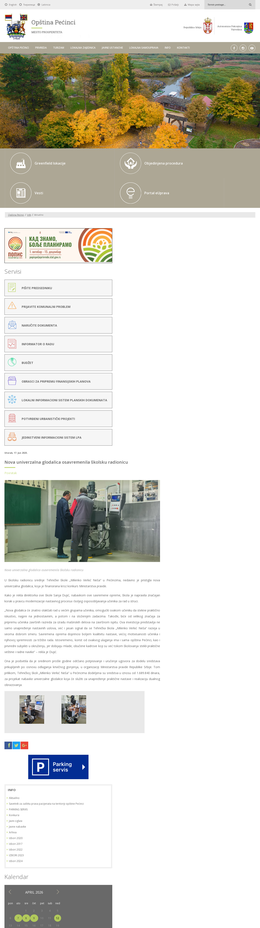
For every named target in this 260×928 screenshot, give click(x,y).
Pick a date (116, 860)
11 (240, 363)
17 (232, 371)
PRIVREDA (41, 47)
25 (240, 378)
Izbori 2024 (207, 306)
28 (209, 385)
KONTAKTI (183, 47)
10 (232, 363)
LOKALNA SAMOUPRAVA (143, 47)
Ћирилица (29, 4)
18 (240, 371)
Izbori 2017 (207, 289)
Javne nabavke (208, 272)
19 (248, 371)
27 (201, 385)
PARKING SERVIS (209, 254)
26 (248, 378)
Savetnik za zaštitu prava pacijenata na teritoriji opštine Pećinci (223, 247)
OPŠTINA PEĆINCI (18, 47)
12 (248, 363)
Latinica (46, 4)
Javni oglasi (206, 266)
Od (71, 860)
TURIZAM (58, 47)
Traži (183, 860)
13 (201, 371)
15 (216, 371)
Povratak (74, 214)
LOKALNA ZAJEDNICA (83, 47)
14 (209, 371)
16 (224, 371)
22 (216, 378)
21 (209, 378)
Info (29, 185)
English (13, 4)
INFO (168, 47)
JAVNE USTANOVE (112, 47)
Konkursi (205, 260)
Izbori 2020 (207, 283)
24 (232, 378)
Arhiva (204, 277)
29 (216, 385)
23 (224, 378)
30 (224, 385)
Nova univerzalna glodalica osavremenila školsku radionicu (130, 203)
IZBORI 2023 (207, 300)
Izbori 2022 (207, 295)
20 (201, 378)
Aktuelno (205, 239)
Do (124, 860)
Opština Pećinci (16, 185)
